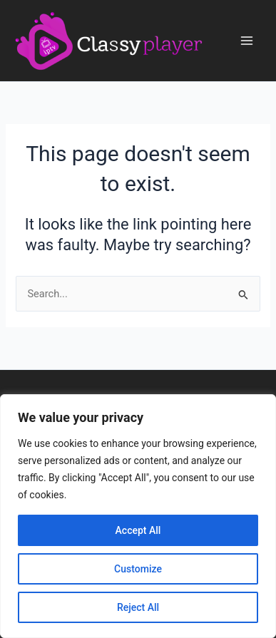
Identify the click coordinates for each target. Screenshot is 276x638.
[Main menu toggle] (247, 41)
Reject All (138, 607)
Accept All (138, 530)
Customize (138, 569)
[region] (138, 516)
